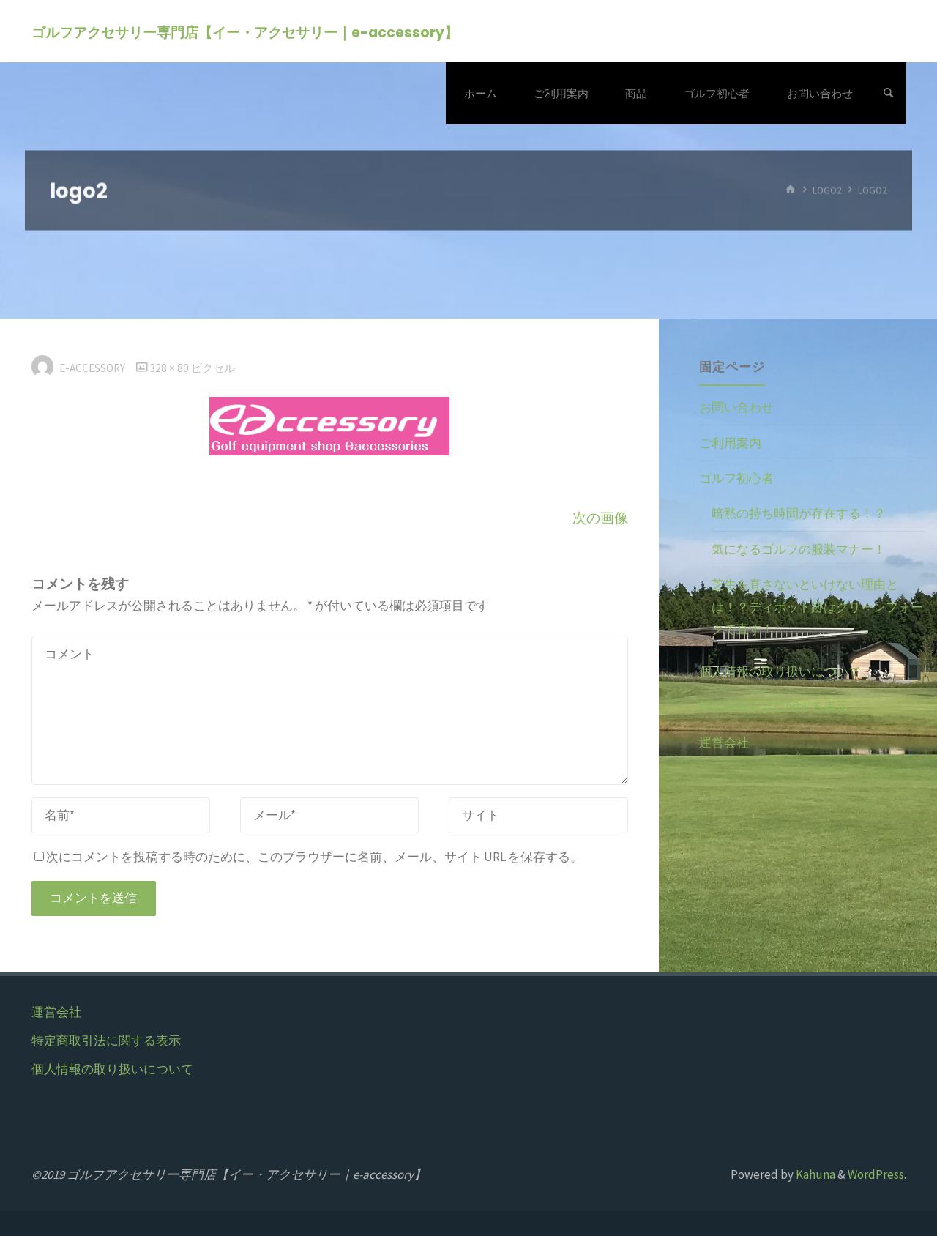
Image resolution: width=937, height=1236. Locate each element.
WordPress (876, 1174)
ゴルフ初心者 (736, 478)
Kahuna (814, 1174)
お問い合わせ (736, 407)
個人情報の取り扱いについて (780, 671)
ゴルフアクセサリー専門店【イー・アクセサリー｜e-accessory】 (244, 32)
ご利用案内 (730, 443)
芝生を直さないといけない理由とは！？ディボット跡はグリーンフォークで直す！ (817, 606)
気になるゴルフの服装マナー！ (799, 549)
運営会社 (724, 742)
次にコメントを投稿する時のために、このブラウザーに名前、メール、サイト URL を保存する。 (308, 857)
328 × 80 (170, 368)
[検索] (888, 93)
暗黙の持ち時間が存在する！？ (799, 513)
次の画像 (600, 518)
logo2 (827, 190)
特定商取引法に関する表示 (773, 707)
